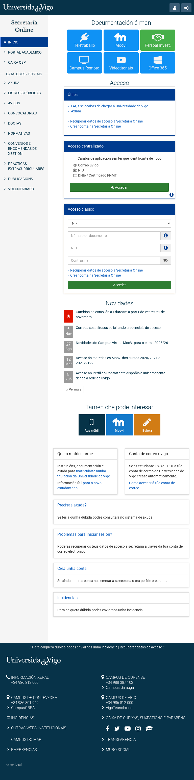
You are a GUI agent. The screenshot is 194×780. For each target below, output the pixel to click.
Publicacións (20, 179)
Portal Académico (25, 52)
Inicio (10, 41)
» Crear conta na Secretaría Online (94, 126)
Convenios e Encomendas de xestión (22, 148)
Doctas (14, 123)
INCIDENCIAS (22, 718)
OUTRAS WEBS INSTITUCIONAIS (38, 728)
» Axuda (74, 111)
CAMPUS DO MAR (26, 739)
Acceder (119, 285)
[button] (174, 7)
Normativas (19, 133)
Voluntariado (21, 189)
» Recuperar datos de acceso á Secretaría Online (105, 121)
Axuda (13, 83)
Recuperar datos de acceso (141, 647)
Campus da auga (120, 687)
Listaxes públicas (24, 93)
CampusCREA (23, 707)
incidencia (109, 647)
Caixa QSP (17, 62)
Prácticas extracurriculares (26, 166)
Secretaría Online (24, 26)
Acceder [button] (119, 187)
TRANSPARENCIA (121, 739)
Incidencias (67, 597)
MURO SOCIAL (118, 749)
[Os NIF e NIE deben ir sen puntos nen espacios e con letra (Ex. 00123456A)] (166, 235)
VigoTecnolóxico (119, 707)
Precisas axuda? (72, 505)
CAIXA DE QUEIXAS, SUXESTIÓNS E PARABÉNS (145, 718)
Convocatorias (22, 113)
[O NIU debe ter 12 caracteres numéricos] (166, 248)
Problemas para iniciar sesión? (84, 534)
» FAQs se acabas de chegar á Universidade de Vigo (108, 106)
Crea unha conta (72, 568)
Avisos (14, 103)
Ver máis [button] (73, 389)
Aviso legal (14, 764)
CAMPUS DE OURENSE (125, 677)
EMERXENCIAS (24, 749)
